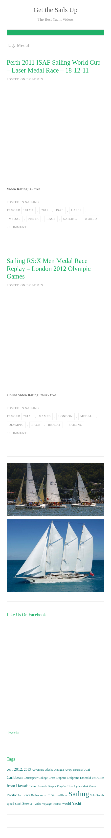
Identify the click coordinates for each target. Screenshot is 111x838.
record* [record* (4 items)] (45, 795)
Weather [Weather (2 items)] (57, 803)
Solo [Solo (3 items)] (92, 795)
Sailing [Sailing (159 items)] (78, 794)
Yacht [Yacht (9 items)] (76, 803)
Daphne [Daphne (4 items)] (61, 778)
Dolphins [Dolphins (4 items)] (73, 778)
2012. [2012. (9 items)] (18, 769)
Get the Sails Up (56, 10)
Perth (33, 219)
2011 (44, 210)
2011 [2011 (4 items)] (10, 769)
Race (50, 219)
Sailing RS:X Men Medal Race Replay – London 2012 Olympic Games (49, 268)
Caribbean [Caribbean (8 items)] (15, 777)
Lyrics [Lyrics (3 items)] (78, 786)
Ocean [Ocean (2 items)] (92, 786)
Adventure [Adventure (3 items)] (38, 769)
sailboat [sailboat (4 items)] (63, 795)
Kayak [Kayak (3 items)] (52, 786)
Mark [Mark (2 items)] (85, 786)
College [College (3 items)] (43, 778)
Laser (76, 210)
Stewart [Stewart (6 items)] (27, 803)
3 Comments (17, 433)
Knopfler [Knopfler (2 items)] (61, 786)
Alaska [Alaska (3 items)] (49, 769)
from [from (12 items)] (11, 785)
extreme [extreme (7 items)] (98, 777)
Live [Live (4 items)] (70, 786)
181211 (28, 210)
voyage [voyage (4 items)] (47, 803)
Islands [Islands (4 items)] (42, 786)
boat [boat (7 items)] (87, 769)
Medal (15, 219)
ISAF (59, 210)
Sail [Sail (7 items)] (54, 795)
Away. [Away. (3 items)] (68, 769)
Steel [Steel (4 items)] (18, 803)
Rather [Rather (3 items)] (35, 795)
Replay (54, 425)
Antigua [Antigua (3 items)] (59, 769)
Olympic (16, 425)
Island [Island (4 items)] (33, 786)
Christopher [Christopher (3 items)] (30, 778)
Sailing (32, 202)
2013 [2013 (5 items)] (27, 769)
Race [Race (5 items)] (26, 795)
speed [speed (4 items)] (10, 803)
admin (37, 79)
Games (45, 416)
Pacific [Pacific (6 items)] (12, 795)
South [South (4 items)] (100, 795)
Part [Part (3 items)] (20, 795)
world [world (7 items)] (66, 803)
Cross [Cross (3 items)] (52, 778)
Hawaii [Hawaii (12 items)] (22, 785)
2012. (27, 416)
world (91, 219)
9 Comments (17, 227)
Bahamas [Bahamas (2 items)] (78, 769)
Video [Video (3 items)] (38, 803)
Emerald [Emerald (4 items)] (85, 778)
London (65, 416)
